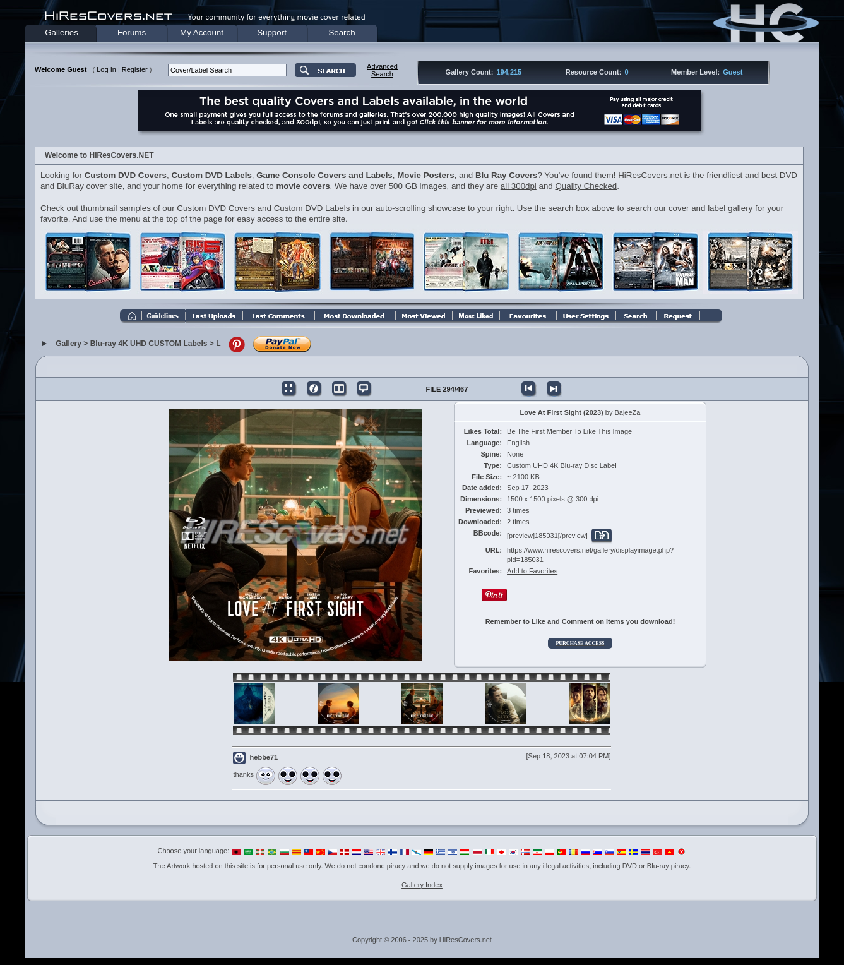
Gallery (68, 344)
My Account (201, 32)
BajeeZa (627, 412)
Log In (106, 69)
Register (135, 69)
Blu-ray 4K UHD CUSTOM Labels (149, 344)
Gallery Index (422, 885)
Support (272, 32)
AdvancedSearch (382, 70)
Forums (131, 32)
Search (341, 32)
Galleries (61, 32)
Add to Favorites (532, 571)
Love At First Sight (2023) (561, 412)
